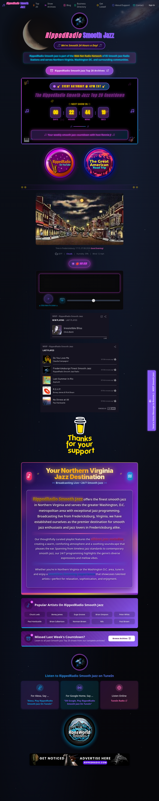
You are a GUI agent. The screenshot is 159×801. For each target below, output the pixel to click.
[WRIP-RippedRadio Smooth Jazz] (17, 5)
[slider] (93, 300)
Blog (67, 5)
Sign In (152, 5)
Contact (138, 5)
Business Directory (80, 5)
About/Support (121, 5)
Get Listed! (101, 5)
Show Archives (50, 5)
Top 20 (36, 5)
